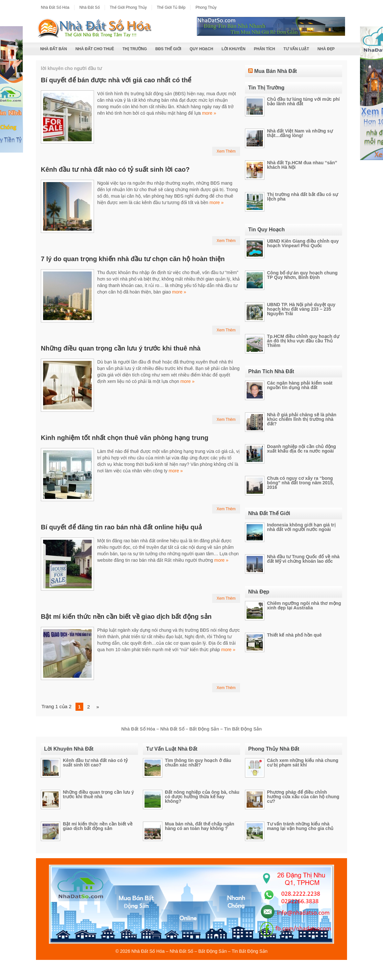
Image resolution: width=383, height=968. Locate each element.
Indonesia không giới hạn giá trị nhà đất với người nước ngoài (301, 527)
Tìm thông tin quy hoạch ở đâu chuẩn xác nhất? (198, 762)
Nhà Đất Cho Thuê (94, 49)
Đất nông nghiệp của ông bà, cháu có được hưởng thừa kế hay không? (202, 796)
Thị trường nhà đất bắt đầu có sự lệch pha (302, 197)
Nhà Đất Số (89, 7)
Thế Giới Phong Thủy (128, 7)
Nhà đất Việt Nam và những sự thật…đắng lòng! (300, 133)
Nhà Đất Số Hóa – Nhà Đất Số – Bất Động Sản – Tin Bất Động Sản (200, 951)
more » (209, 113)
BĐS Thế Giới (168, 49)
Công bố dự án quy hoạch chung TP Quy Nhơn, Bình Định (302, 275)
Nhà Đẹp (326, 49)
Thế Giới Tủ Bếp (171, 7)
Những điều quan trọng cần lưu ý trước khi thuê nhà (121, 348)
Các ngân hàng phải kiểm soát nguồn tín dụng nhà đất (299, 385)
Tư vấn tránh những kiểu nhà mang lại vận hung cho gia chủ (300, 826)
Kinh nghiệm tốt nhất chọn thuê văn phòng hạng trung (124, 437)
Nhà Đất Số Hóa (55, 7)
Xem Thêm (226, 151)
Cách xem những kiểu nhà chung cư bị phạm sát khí (302, 762)
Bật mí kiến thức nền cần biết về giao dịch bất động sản (126, 616)
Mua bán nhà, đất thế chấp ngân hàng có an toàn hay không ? (199, 826)
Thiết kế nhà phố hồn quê (294, 635)
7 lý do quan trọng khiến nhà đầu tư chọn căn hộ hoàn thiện (133, 258)
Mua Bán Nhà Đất (275, 71)
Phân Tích (264, 49)
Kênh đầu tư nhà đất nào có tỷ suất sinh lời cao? (115, 169)
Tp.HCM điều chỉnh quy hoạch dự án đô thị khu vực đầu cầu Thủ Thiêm (303, 341)
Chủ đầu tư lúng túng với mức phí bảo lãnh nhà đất (303, 101)
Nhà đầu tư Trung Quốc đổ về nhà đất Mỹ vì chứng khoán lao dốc (303, 559)
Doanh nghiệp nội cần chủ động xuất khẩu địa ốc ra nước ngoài (301, 449)
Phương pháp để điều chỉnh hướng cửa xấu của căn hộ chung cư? (303, 796)
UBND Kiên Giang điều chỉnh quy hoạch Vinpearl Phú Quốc (303, 243)
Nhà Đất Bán (53, 49)
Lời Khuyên (234, 49)
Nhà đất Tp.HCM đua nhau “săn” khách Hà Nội (302, 165)
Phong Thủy (205, 7)
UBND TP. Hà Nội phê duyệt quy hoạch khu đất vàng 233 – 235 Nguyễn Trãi (301, 309)
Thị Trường (134, 49)
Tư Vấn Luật (296, 49)
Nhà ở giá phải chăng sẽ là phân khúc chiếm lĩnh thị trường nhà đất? (301, 419)
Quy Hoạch (201, 49)
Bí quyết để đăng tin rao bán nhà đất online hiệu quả (121, 527)
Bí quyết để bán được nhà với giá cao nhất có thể (116, 80)
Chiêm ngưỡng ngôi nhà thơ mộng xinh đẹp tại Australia (304, 605)
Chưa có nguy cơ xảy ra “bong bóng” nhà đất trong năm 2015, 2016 (300, 483)
